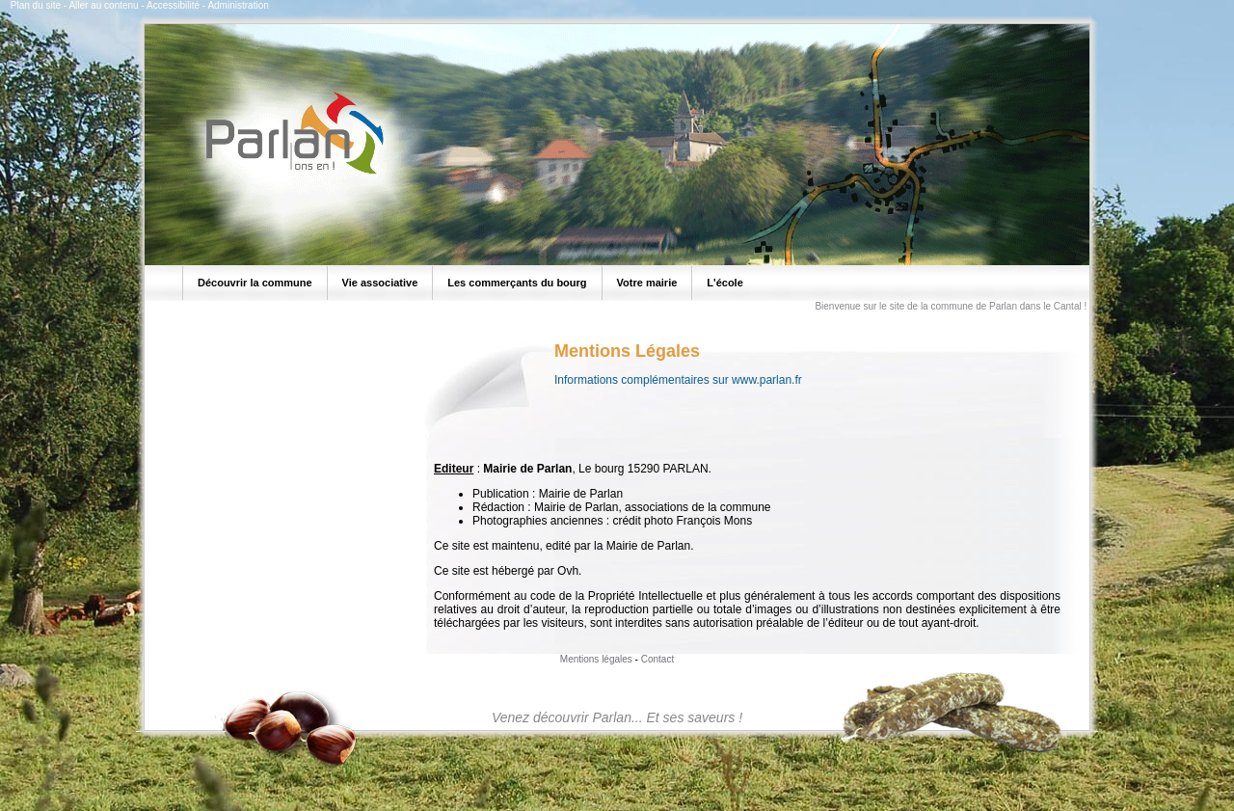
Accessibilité (173, 5)
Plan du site (36, 5)
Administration (237, 5)
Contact (657, 659)
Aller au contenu (103, 5)
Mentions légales (596, 659)
